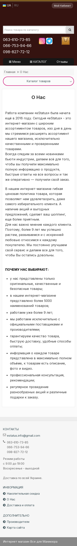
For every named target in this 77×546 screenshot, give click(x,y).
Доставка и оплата (20, 505)
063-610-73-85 (16, 39)
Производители (18, 522)
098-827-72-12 (16, 52)
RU (16, 5)
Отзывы (62, 62)
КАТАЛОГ (38, 62)
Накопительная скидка (23, 493)
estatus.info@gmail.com (23, 435)
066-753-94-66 (17, 45)
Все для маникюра (38, 17)
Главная (9, 72)
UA (7, 5)
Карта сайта (16, 527)
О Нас (24, 72)
